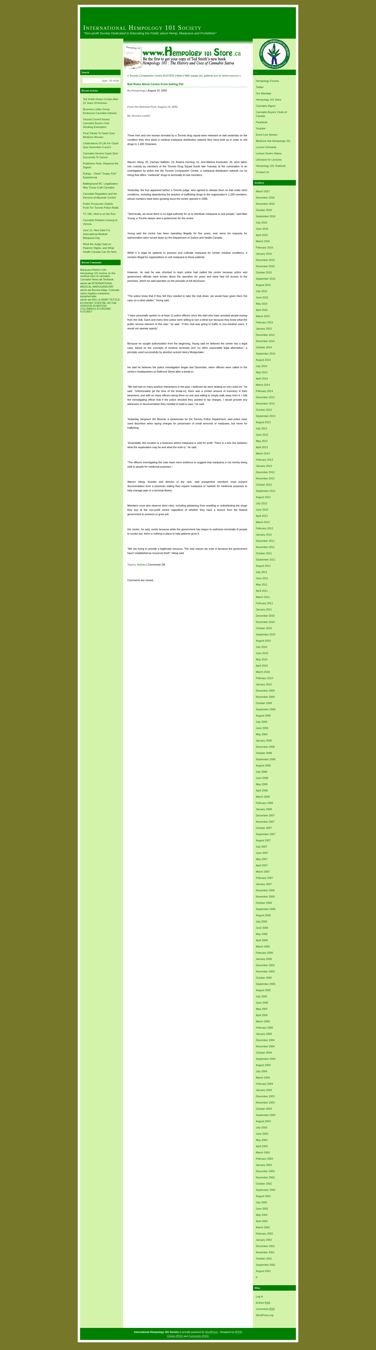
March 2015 (263, 316)
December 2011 (265, 540)
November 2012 (265, 478)
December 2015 (265, 260)
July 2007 (261, 846)
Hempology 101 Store (268, 99)
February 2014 (264, 391)
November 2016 (265, 203)
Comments (265, 1309)
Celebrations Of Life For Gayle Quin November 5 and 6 (101, 145)
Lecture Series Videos (269, 153)
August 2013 (263, 422)
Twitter (260, 87)
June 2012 (262, 509)
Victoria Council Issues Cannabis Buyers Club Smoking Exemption (96, 123)
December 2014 (265, 334)
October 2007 (264, 827)
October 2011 (264, 553)
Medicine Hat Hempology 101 (273, 140)
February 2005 (264, 1027)
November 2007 (265, 821)
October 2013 (264, 409)
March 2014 (263, 384)
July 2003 (261, 1127)
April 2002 (262, 1221)
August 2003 (263, 1121)
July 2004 (261, 1071)
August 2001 (263, 1271)
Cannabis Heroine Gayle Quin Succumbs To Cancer (100, 155)
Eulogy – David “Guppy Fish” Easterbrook (100, 175)
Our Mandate (263, 93)
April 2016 (262, 235)
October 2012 (264, 484)
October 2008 (264, 753)
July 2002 (261, 1202)
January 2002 (264, 1239)
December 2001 (265, 1246)
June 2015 (262, 297)
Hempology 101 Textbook (271, 165)
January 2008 (264, 809)
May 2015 (261, 303)
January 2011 (264, 609)
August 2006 (263, 915)
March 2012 (263, 522)
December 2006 (265, 890)
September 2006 (265, 909)
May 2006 (261, 934)
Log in (259, 1296)
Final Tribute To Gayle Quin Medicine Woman (99, 135)
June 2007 (262, 852)
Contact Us (262, 172)
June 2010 (262, 653)
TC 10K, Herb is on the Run (99, 213)
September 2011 (265, 559)
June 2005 (262, 1002)
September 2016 (265, 216)
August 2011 (263, 565)
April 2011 (262, 590)
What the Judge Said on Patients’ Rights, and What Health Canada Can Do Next (99, 248)
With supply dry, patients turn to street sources (211, 75)
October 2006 (264, 902)
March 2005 (263, 1021)
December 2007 (265, 815)
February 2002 (264, 1233)
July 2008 (261, 771)
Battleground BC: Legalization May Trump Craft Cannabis (100, 185)
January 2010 (264, 684)
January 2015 (264, 328)
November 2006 (265, 896)
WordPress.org (264, 1315)
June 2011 (262, 578)
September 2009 (265, 709)
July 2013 (261, 428)
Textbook (108, 279)
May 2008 (261, 784)
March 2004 (263, 1077)
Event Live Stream (266, 134)
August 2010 (263, 640)
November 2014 (265, 341)
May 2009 (261, 734)
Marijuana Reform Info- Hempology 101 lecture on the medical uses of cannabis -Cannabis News (97, 274)
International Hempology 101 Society (142, 27)
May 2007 (261, 859)
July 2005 (261, 996)
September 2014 (265, 353)
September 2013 (265, 416)
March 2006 (263, 946)
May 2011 (261, 584)
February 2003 (264, 1158)
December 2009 (265, 690)
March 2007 (263, 871)
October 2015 (264, 272)
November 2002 (265, 1177)
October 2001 (264, 1258)
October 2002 (264, 1183)
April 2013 (262, 447)
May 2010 (261, 659)
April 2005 (262, 1015)
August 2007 (263, 840)
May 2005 (261, 1008)
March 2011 (263, 597)
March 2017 (263, 191)
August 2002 (263, 1196)
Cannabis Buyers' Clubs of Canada (271, 114)
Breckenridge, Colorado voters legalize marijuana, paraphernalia (99, 293)
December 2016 (265, 197)
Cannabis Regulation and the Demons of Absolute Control (100, 195)
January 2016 (264, 253)
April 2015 (262, 309)
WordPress (211, 1332)
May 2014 (261, 372)
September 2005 (265, 983)
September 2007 (265, 834)
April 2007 (262, 865)
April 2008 (262, 790)
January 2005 (264, 1033)
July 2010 (261, 646)
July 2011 (261, 572)
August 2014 (263, 359)
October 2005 (264, 977)
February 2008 (264, 803)
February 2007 (264, 877)
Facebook (261, 122)
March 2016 (263, 241)
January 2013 (264, 465)
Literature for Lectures (269, 159)
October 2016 (264, 210)
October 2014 (264, 347)
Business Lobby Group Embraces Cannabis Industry (100, 111)
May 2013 (261, 441)
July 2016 (261, 222)
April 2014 (262, 378)
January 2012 (264, 534)
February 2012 (264, 528)
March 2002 (263, 1227)
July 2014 (261, 366)
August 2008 (263, 765)
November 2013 (265, 403)
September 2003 (265, 1115)
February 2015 (264, 322)
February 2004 (264, 1083)
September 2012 (265, 490)
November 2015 (265, 266)
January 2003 (264, 1164)
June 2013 (262, 434)
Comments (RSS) (199, 1336)
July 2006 (261, 921)
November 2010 (265, 622)
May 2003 (261, 1140)
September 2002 (265, 1189)
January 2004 (264, 1090)
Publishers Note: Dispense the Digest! (100, 165)
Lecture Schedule (266, 147)
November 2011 (265, 547)
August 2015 (263, 284)
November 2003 (265, 1102)
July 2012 (261, 503)
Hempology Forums (267, 80)
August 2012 (263, 497)
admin (83, 283)
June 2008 (262, 778)
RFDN (238, 1332)
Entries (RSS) (175, 1336)
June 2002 (262, 1208)
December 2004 (265, 1040)
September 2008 (265, 759)
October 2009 (264, 703)
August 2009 (263, 715)
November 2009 (265, 696)
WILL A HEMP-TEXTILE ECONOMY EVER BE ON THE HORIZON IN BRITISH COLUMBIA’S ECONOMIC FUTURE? (100, 305)
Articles (141, 564)
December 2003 (265, 1096)
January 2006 (264, 959)
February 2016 (264, 247)
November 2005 (265, 971)
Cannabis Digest (265, 105)
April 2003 (262, 1146)
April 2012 (262, 515)
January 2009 (264, 740)
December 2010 (265, 615)
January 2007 (264, 884)
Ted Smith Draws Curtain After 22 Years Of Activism (100, 101)
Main (179, 75)
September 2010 (265, 634)
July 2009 (261, 721)
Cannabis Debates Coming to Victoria (100, 222)
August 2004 (263, 1065)
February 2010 (264, 678)
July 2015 (261, 291)
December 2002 (265, 1171)
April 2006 (262, 940)
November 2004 (265, 1046)
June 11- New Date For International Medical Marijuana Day (96, 234)
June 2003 (262, 1133)
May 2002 (261, 1214)
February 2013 (264, 459)
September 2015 (265, 278)
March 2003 (263, 1152)
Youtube (260, 128)
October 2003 (264, 1108)
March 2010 (263, 671)
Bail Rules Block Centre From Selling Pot (155, 84)
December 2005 (265, 965)
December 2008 (265, 746)
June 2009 (262, 728)
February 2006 (264, 952)
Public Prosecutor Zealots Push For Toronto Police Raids (100, 205)
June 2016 (262, 228)
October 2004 (264, 1052)
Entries (263, 1302)
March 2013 (263, 453)
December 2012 (265, 472)
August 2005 (263, 990)
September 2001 (265, 1264)
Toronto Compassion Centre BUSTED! (152, 75)
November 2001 (265, 1252)
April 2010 (262, 665)
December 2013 (265, 397)
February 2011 (264, 603)
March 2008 (263, 796)
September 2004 (265, 1058)
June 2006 (262, 927)
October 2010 (264, 628)
